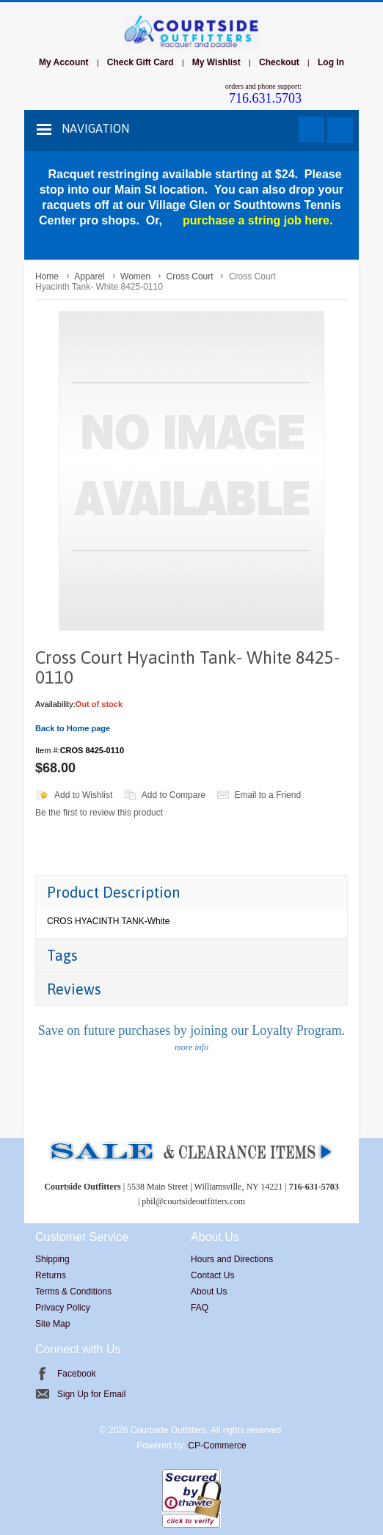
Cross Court (190, 276)
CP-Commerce (217, 1445)
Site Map (52, 1324)
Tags (62, 955)
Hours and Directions (232, 1259)
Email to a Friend (267, 795)
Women (135, 276)
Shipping (52, 1259)
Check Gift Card (140, 62)
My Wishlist (216, 62)
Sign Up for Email (91, 1394)
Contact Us (212, 1275)
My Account (64, 62)
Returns (50, 1275)
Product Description (113, 892)
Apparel (89, 276)
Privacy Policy (62, 1308)
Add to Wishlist (83, 795)
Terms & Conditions (73, 1291)
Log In (331, 62)
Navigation (95, 128)
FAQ (199, 1308)
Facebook (76, 1374)
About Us (209, 1291)
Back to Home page (72, 728)
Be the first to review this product (99, 812)
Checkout (279, 62)
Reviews (74, 989)
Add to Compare (173, 795)
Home (47, 276)
